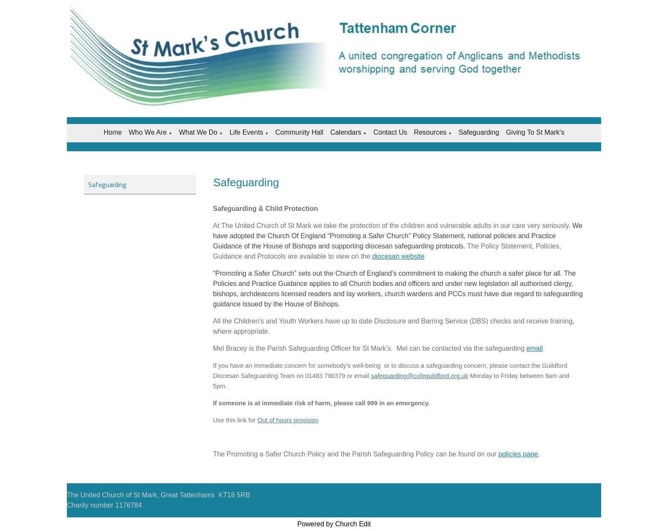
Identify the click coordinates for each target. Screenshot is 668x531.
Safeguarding (478, 132)
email (535, 348)
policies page (518, 454)
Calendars (345, 132)
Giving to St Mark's (535, 132)
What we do (198, 132)
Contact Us (390, 132)
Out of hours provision (288, 420)
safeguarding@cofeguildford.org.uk (419, 375)
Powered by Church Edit (334, 524)
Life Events (246, 132)
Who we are (148, 132)
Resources (430, 132)
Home (113, 132)
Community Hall (299, 132)
